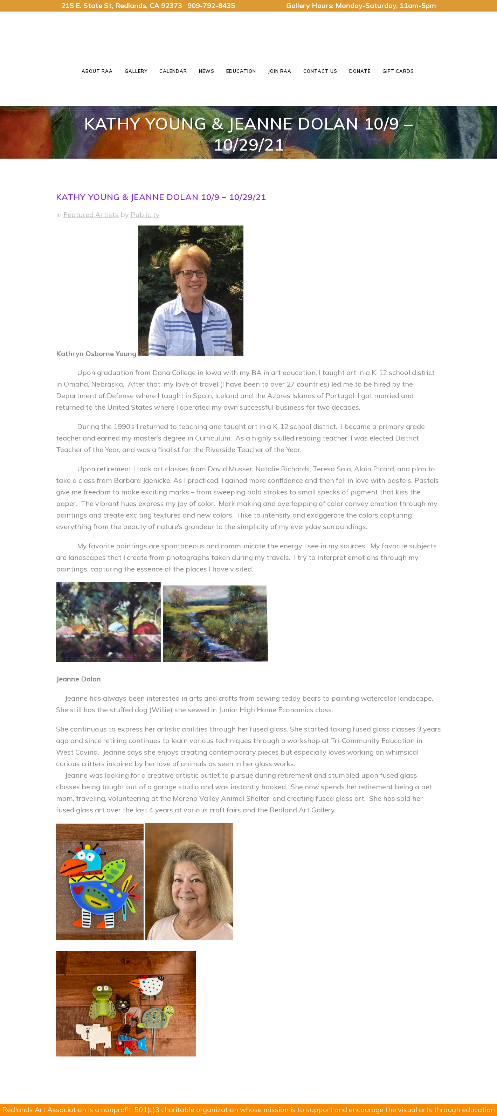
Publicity (145, 214)
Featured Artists (91, 214)
